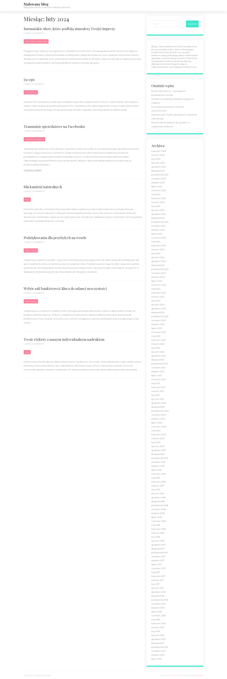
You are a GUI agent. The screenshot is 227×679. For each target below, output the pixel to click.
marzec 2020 (158, 438)
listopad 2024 (158, 218)
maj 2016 (155, 619)
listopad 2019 (157, 454)
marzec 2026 (158, 155)
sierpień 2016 (157, 607)
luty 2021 (155, 395)
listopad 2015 (157, 643)
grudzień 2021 (158, 355)
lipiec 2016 (156, 611)
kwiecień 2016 (158, 623)
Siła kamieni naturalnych (43, 186)
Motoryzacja (30, 92)
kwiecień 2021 (158, 387)
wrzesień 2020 (158, 415)
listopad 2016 (157, 596)
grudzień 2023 (158, 261)
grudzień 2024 (158, 214)
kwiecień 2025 (158, 198)
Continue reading (33, 170)
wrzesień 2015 (158, 651)
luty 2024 (155, 253)
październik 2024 (160, 222)
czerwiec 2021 (158, 379)
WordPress (198, 675)
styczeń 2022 (157, 352)
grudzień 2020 (158, 403)
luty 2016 (155, 631)
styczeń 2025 (157, 210)
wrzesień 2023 (158, 273)
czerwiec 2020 (158, 426)
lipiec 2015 (156, 659)
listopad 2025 (158, 170)
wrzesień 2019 (158, 462)
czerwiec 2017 (158, 568)
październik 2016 (159, 600)
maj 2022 (155, 336)
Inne (27, 199)
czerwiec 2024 (158, 237)
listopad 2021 (157, 359)
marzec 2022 (157, 344)
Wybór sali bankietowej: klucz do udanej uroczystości (65, 288)
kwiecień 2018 (158, 529)
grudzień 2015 (158, 639)
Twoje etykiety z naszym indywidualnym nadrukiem (64, 339)
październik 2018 (159, 505)
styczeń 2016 (157, 635)
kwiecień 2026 (158, 151)
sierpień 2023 (158, 277)
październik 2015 (159, 647)
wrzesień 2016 (158, 603)
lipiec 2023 (156, 281)
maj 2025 (155, 194)
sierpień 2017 (157, 560)
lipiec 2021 (156, 375)
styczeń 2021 (157, 399)
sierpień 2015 (157, 655)
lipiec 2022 (156, 328)
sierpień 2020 (158, 418)
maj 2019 (155, 477)
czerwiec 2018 (158, 521)
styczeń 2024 (158, 257)
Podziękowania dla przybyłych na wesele (55, 237)
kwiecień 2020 (158, 434)
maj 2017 (155, 572)
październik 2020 (160, 411)
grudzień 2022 (158, 308)
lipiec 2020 (156, 422)
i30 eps (29, 79)
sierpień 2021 (157, 371)
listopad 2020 (158, 407)
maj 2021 (155, 383)
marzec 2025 (157, 202)
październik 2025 (159, 174)
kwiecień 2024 (158, 245)
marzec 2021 (157, 391)
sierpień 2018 (158, 513)
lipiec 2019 (156, 470)
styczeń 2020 (158, 446)
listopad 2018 (157, 501)
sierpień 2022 (158, 324)
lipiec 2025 (156, 186)
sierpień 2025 (158, 182)
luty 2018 (155, 537)
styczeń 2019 (157, 493)
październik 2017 (159, 552)
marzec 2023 (158, 296)
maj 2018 (155, 525)
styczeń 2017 (157, 588)
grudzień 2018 (158, 497)
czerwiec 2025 (158, 190)
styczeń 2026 (158, 163)
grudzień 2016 (158, 592)
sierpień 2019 (157, 466)
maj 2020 (156, 430)
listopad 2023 (158, 265)
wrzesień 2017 (158, 556)
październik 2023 (160, 269)
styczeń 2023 (158, 304)
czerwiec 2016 (158, 615)
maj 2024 (155, 241)
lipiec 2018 (156, 517)
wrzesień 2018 (158, 509)
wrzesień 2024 (158, 226)
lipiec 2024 (156, 233)
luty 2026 (155, 159)
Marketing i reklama (34, 139)
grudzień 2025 (158, 166)
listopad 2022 (158, 312)
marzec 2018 (157, 533)
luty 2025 (155, 206)
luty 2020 (155, 442)
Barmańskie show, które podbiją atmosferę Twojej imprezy (69, 28)
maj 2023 (155, 289)
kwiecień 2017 (158, 576)
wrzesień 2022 (158, 320)
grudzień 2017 (158, 544)
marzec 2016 (157, 627)
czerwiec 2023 (158, 285)
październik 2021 (159, 363)
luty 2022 (155, 348)
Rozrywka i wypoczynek (36, 41)
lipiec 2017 (156, 564)
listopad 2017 (157, 548)
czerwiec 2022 (158, 332)
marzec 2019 (157, 485)
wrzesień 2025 (158, 178)
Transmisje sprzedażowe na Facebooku (54, 126)
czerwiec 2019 (158, 474)
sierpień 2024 (158, 229)
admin (28, 33)
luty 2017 (155, 584)
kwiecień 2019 (158, 481)
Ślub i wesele (30, 250)
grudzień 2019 (158, 450)
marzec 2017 (157, 580)
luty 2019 (155, 489)
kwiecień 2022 (158, 340)
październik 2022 (159, 316)
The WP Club (175, 675)
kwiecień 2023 (158, 292)
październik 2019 (159, 458)
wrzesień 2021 (158, 367)
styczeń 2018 (157, 540)
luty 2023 (155, 300)
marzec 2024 (158, 249)
